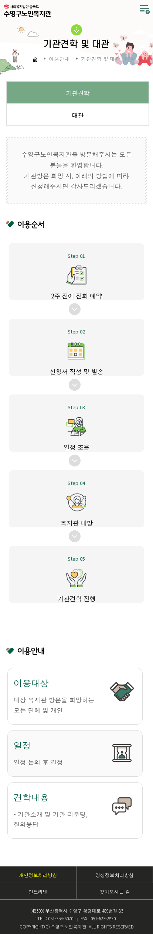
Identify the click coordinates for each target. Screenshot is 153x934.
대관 (77, 115)
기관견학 (77, 92)
